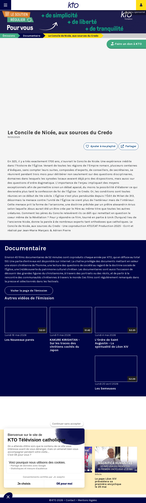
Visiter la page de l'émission (29, 290)
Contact (70, 500)
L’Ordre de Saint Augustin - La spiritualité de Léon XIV (111, 343)
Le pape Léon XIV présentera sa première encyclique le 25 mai (108, 482)
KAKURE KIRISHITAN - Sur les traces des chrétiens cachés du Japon (65, 345)
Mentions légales (87, 500)
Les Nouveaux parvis (19, 340)
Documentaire (31, 35)
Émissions (9, 35)
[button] (129, 146)
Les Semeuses (105, 388)
